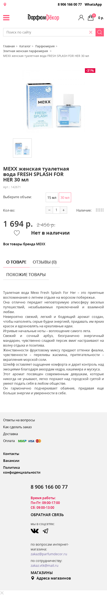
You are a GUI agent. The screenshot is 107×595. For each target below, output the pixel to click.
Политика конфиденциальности (21, 470)
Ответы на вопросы (19, 420)
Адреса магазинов (51, 578)
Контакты (11, 453)
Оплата (22, 440)
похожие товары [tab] (26, 274)
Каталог (25, 46)
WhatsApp (93, 4)
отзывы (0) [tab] (45, 262)
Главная (9, 46)
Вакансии (11, 460)
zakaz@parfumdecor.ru (49, 554)
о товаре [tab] (16, 262)
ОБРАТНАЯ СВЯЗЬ (47, 514)
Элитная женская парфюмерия (26, 51)
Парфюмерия (45, 46)
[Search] (100, 32)
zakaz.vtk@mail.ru (44, 565)
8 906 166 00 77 (70, 4)
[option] (53, 101)
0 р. (98, 16)
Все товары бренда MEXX (24, 244)
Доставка (10, 434)
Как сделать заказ (17, 427)
